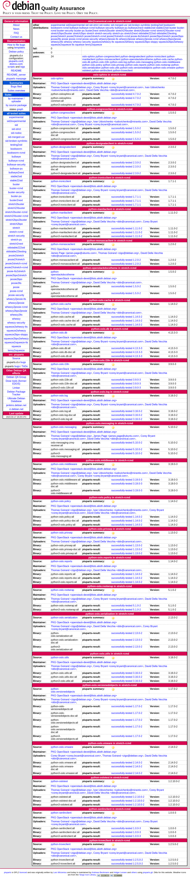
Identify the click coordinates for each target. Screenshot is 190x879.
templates (19, 47)
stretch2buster (16, 204)
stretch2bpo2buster (16, 220)
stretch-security (16, 235)
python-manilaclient (61, 212)
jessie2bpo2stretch (16, 275)
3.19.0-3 (137, 479)
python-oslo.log (118, 62)
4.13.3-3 (137, 348)
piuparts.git (148, 872)
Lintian (16, 387)
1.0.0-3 (137, 828)
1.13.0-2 (137, 545)
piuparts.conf (16, 61)
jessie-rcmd (16, 291)
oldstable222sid (16, 247)
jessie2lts (16, 283)
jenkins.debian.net (16, 405)
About (16, 25)
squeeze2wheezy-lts (16, 326)
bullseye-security (16, 164)
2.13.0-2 (137, 633)
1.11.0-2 (137, 228)
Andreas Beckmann (100, 872)
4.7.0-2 (137, 94)
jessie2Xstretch (16, 259)
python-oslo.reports (136, 65)
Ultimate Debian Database (16, 400)
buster (16, 184)
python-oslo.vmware (164, 67)
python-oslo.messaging (140, 62)
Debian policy (16, 51)
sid (16, 125)
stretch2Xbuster (16, 208)
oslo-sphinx (88, 56)
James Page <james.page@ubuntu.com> (74, 253)
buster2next (16, 200)
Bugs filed (16, 86)
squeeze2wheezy (16, 330)
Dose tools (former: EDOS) (16, 382)
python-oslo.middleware (167, 62)
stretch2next (16, 243)
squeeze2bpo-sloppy (16, 334)
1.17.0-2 (137, 706)
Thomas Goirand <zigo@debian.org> (71, 87)
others (134, 872)
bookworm (16, 149)
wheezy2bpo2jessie (16, 311)
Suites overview (16, 90)
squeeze (16, 346)
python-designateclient (132, 56)
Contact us (16, 37)
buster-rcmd (16, 188)
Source (16, 358)
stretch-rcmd (20, 94)
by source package (16, 105)
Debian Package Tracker (16, 393)
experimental (16, 117)
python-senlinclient (101, 70)
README (16, 70)
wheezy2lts (16, 314)
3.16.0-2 (137, 411)
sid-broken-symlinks (16, 141)
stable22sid (16, 180)
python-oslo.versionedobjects (136, 67)
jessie (16, 287)
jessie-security (16, 295)
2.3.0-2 (137, 162)
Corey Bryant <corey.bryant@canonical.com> (118, 87)
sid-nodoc (16, 133)
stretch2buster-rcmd (16, 212)
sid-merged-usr (16, 137)
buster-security (16, 192)
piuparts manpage (16, 78)
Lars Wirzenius (60, 872)
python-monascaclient (108, 59)
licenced (23, 872)
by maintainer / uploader (16, 100)
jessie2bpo (16, 279)
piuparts (7, 872)
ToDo (25, 366)
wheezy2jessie (16, 303)
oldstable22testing (16, 251)
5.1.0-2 (137, 605)
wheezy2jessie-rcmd (16, 307)
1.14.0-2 (137, 316)
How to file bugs (16, 44)
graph (20, 109)
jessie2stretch (16, 255)
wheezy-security (16, 322)
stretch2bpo (16, 224)
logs (22, 66)
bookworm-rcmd (16, 152)
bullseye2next (16, 172)
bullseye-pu (16, 168)
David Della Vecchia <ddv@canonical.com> (110, 90)
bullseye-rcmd (16, 160)
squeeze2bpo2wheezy (16, 338)
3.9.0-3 (137, 379)
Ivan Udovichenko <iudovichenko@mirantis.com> (120, 121)
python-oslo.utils (110, 67)
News (16, 29)
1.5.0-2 (137, 128)
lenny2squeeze (16, 350)
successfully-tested (121, 94)
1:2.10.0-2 (138, 797)
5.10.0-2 (137, 442)
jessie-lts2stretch (16, 271)
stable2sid (16, 176)
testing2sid (16, 144)
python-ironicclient (156, 56)
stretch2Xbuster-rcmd (16, 216)
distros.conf (16, 64)
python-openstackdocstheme (137, 59)
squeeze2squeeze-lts (16, 342)
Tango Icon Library (87, 875)
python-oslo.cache (164, 59)
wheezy (16, 318)
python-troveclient (122, 70)
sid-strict (16, 129)
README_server (16, 74)
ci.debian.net (16, 409)
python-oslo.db (59, 332)
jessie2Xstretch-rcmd (16, 267)
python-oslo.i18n (100, 62)
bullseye (16, 156)
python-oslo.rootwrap (159, 65)
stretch (16, 227)
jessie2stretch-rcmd (16, 263)
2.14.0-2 (137, 762)
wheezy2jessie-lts (16, 299)
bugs (23, 362)
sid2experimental (16, 121)
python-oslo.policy (92, 65)
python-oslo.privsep (114, 65)
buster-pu (16, 196)
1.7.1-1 (137, 196)
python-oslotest (59, 781)
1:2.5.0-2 (138, 859)
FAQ (16, 33)
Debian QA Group (16, 377)
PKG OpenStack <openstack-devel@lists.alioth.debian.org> (84, 83)
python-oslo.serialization (64, 617)
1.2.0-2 (137, 260)
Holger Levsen (120, 872)
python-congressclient (108, 56)
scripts (11, 66)
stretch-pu (16, 239)
